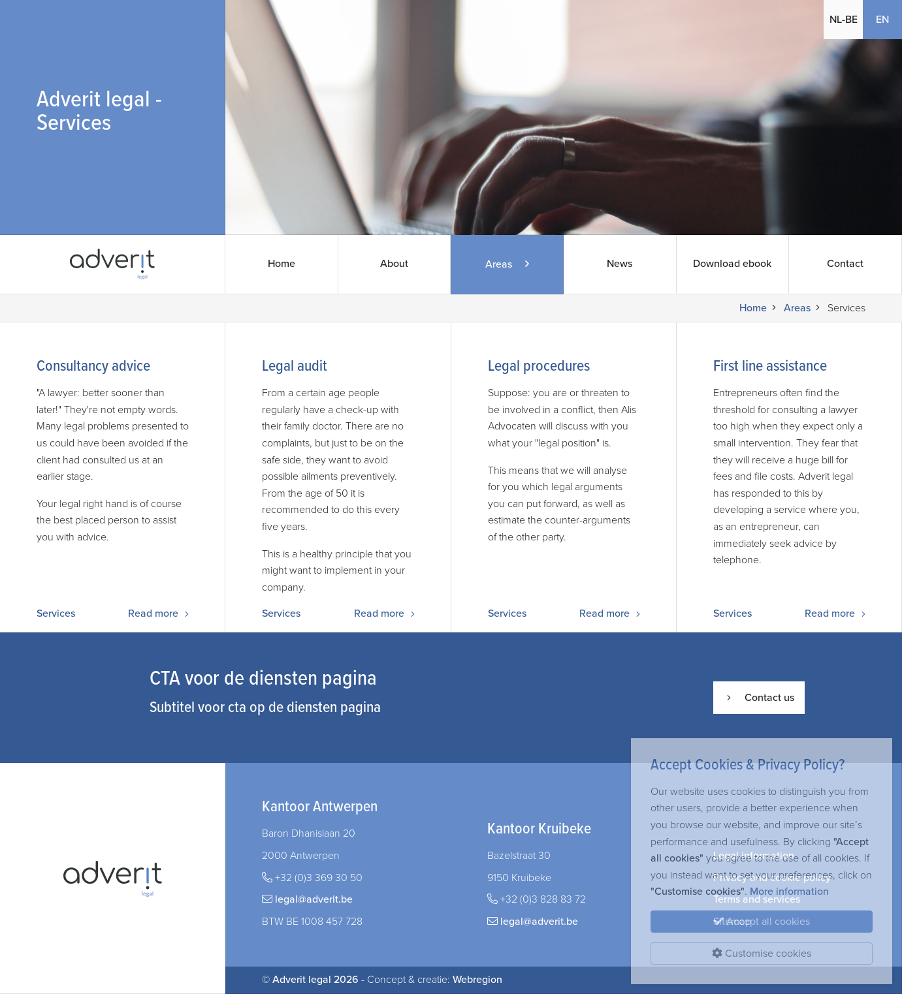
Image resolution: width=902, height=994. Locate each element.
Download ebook (733, 264)
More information (789, 891)
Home (281, 264)
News (620, 264)
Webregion (477, 979)
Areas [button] (507, 264)
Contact (845, 264)
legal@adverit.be (314, 899)
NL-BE (843, 19)
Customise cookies (761, 953)
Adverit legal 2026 (315, 979)
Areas (797, 308)
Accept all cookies (761, 921)
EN (882, 19)
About (394, 264)
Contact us (759, 697)
